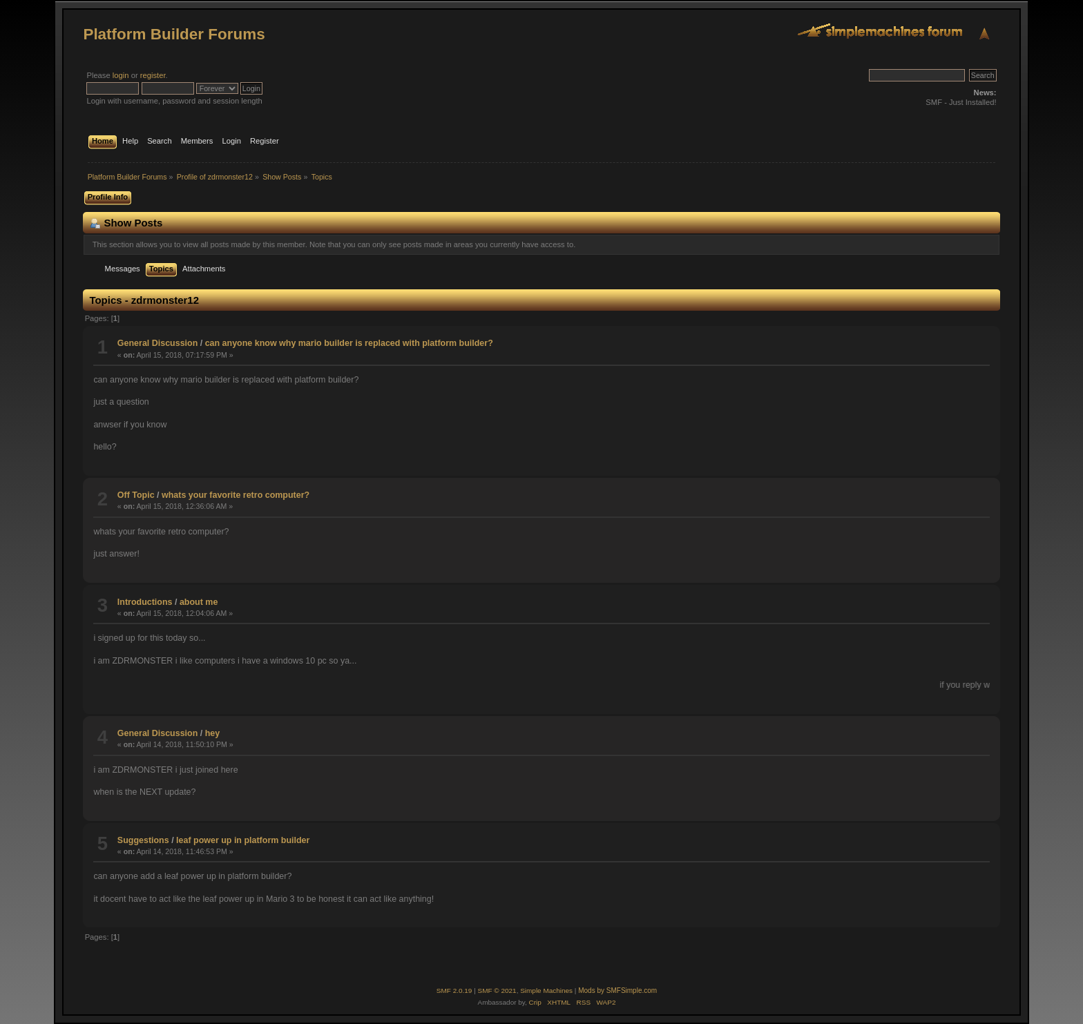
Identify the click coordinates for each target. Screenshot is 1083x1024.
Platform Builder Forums (174, 34)
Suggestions (143, 840)
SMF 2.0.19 (454, 990)
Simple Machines (546, 990)
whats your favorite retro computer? (235, 495)
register (153, 75)
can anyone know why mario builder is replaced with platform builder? (349, 343)
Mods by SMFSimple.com (617, 990)
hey (212, 733)
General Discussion (157, 343)
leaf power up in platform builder (242, 840)
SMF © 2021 (497, 990)
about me (199, 602)
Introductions (145, 602)
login (121, 75)
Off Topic (136, 495)
